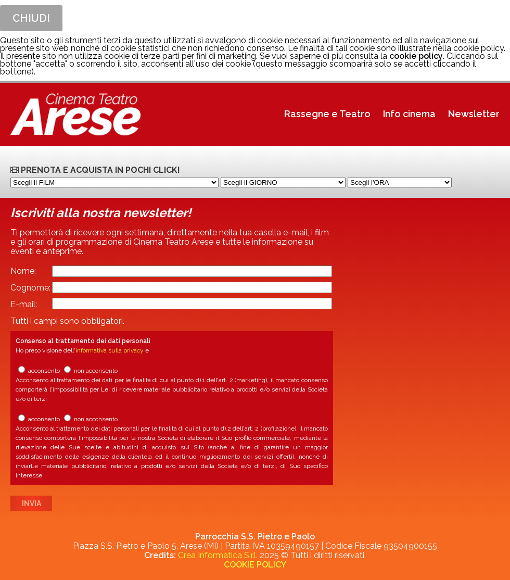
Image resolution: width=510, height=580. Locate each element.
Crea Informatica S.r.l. (218, 555)
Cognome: (30, 288)
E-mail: (23, 304)
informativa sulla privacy (109, 350)
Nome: (23, 271)
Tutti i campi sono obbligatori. (67, 321)
